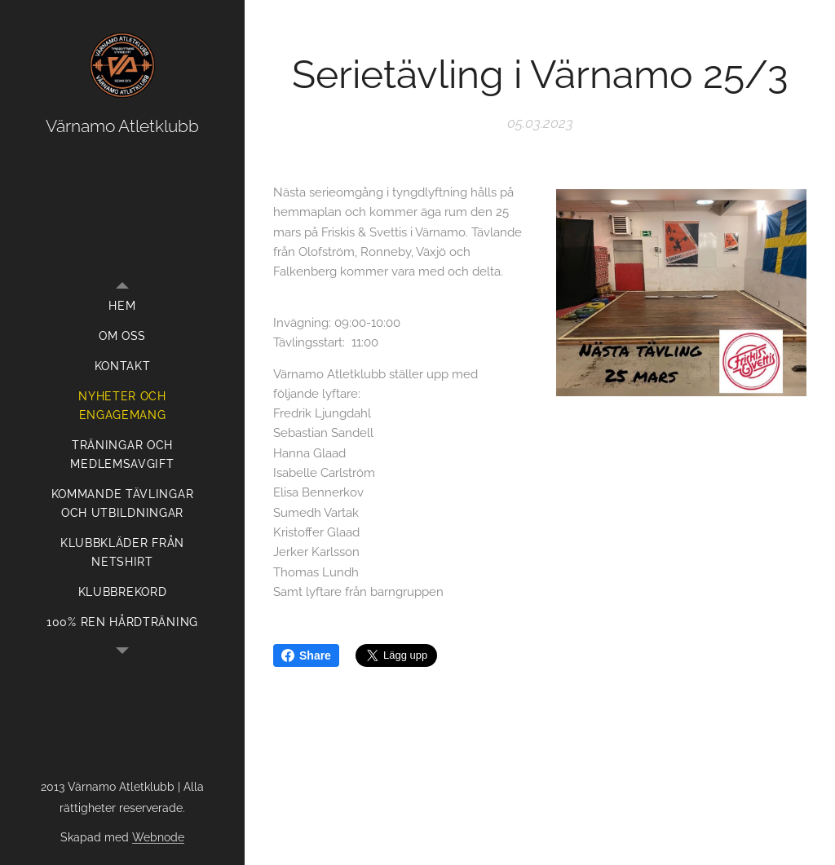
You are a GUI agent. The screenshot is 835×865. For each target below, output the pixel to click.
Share (306, 655)
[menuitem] (122, 306)
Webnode (158, 837)
